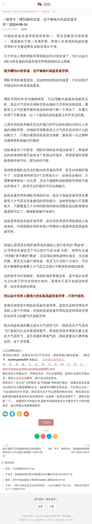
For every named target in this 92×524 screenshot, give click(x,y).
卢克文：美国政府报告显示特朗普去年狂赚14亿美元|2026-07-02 (38, 474)
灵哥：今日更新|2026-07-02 (19, 468)
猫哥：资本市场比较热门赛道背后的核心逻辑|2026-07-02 (35, 479)
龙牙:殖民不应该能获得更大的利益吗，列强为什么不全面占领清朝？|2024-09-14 (23, 452)
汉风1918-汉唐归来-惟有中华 (46, 4)
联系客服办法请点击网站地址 (45, 364)
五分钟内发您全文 (53, 359)
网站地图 (67, 516)
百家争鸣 (45, 11)
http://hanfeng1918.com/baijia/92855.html (29, 369)
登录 (40, 506)
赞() (24, 29)
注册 (51, 506)
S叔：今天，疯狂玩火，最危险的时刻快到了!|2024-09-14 (68, 450)
